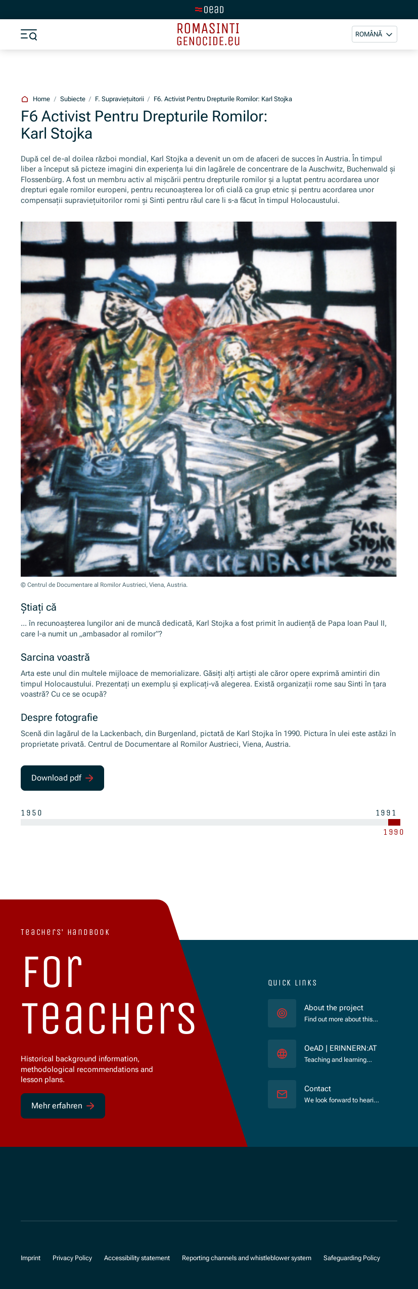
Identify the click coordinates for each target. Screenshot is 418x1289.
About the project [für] (333, 1007)
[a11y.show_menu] (29, 34)
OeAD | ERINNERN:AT (342, 1048)
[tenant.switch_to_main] (209, 10)
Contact (317, 1088)
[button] (374, 34)
